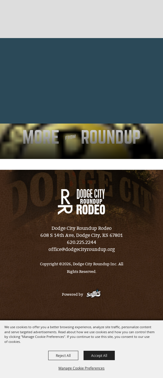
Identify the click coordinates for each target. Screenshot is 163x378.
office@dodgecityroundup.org (81, 249)
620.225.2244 (81, 242)
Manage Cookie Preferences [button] (81, 368)
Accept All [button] (99, 355)
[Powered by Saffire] (93, 294)
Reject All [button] (63, 355)
